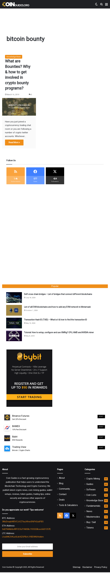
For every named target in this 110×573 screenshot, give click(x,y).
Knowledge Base (14, 57)
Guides (89, 484)
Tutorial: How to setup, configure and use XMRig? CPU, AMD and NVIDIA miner (59, 333)
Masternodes (93, 517)
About (62, 478)
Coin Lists (91, 495)
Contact (62, 495)
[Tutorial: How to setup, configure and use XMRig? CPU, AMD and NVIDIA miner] (14, 336)
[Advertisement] (55, 17)
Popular (55, 286)
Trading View (21, 449)
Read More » (14, 142)
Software (91, 490)
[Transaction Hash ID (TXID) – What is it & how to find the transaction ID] (14, 323)
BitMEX (19, 428)
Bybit (17, 439)
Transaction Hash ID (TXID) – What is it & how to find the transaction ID (55, 320)
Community (64, 489)
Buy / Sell (91, 523)
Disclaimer (87, 568)
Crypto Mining (93, 479)
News (89, 512)
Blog (61, 484)
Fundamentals (93, 506)
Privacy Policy (100, 568)
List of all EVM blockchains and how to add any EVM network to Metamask (57, 307)
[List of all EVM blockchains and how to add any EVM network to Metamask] (14, 310)
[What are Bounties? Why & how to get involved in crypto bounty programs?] (19, 107)
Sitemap (76, 568)
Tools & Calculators (68, 506)
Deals (62, 500)
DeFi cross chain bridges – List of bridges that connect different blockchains (58, 294)
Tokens (90, 528)
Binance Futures (20, 418)
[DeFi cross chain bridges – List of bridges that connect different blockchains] (14, 297)
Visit (101, 417)
